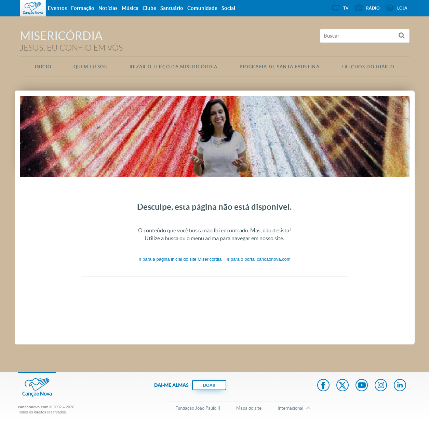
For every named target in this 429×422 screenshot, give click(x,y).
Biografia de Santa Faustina (280, 66)
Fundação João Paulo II (197, 408)
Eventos (57, 8)
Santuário (171, 8)
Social (228, 8)
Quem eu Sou (90, 66)
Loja (402, 8)
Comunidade (202, 8)
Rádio (373, 8)
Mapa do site (249, 408)
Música (130, 8)
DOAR (209, 385)
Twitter (342, 386)
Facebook (323, 386)
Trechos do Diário (367, 66)
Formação (82, 8)
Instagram (380, 386)
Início (43, 66)
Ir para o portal (258, 259)
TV (346, 8)
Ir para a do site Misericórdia (180, 259)
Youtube (361, 386)
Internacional (290, 409)
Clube (149, 8)
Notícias (108, 8)
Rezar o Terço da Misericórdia (174, 66)
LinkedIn (399, 386)
